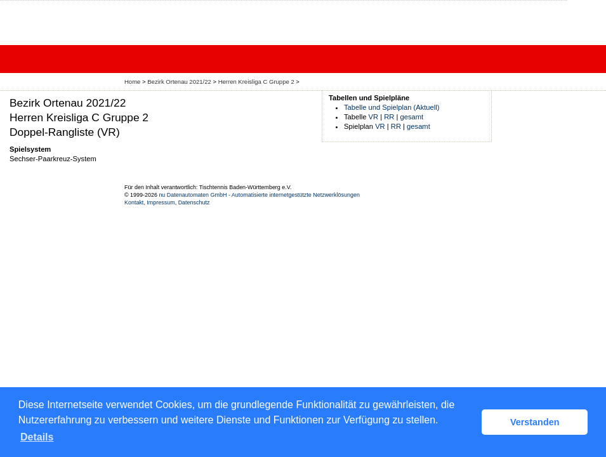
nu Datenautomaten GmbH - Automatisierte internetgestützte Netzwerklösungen (259, 195)
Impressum (161, 202)
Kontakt (133, 202)
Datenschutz (194, 202)
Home (132, 81)
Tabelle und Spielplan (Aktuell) (392, 107)
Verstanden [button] (535, 422)
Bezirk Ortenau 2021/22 (179, 81)
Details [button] (36, 437)
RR (389, 117)
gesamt (412, 117)
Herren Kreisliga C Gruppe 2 (256, 81)
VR (374, 117)
